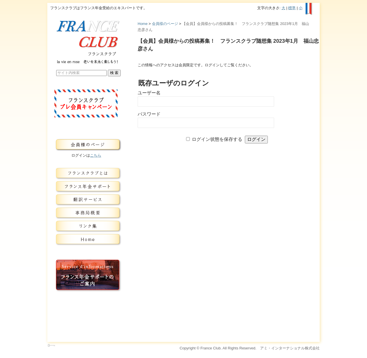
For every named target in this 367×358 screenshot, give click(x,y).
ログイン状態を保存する (217, 139)
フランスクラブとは (86, 173)
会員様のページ (165, 24)
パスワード (149, 114)
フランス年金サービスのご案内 (86, 275)
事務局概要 (86, 212)
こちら (95, 155)
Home (143, 24)
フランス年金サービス (86, 186)
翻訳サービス (86, 199)
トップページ (86, 239)
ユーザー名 (149, 92)
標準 (292, 8)
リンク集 (86, 226)
